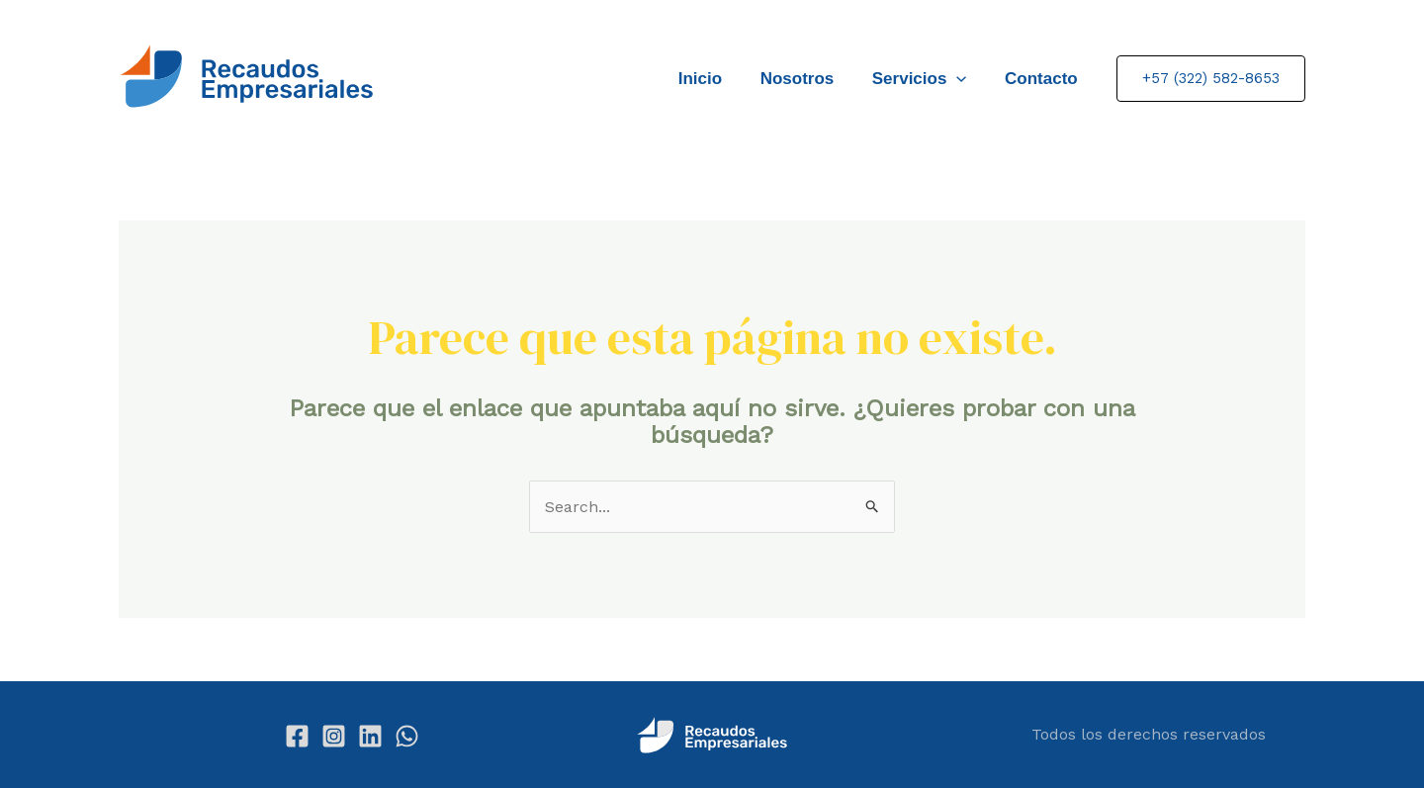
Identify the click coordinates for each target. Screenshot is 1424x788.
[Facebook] (297, 736)
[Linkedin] (370, 736)
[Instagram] (333, 736)
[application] (963, 78)
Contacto (1043, 78)
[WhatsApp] (407, 736)
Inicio (716, 78)
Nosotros (808, 78)
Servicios (926, 78)
